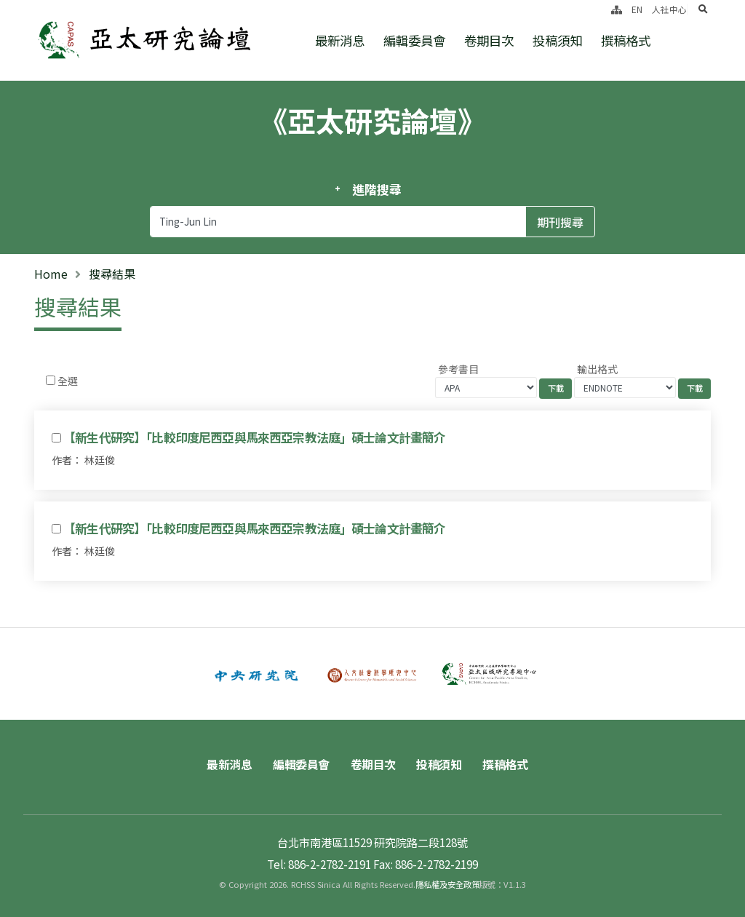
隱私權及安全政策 (447, 884)
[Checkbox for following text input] (50, 380)
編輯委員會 (414, 40)
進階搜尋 (376, 189)
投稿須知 (557, 40)
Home (51, 273)
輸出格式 (597, 369)
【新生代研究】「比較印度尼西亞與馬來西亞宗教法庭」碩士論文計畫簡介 (254, 437)
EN (637, 9)
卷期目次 (489, 40)
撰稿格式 (625, 40)
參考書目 (458, 369)
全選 (67, 380)
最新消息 (339, 40)
